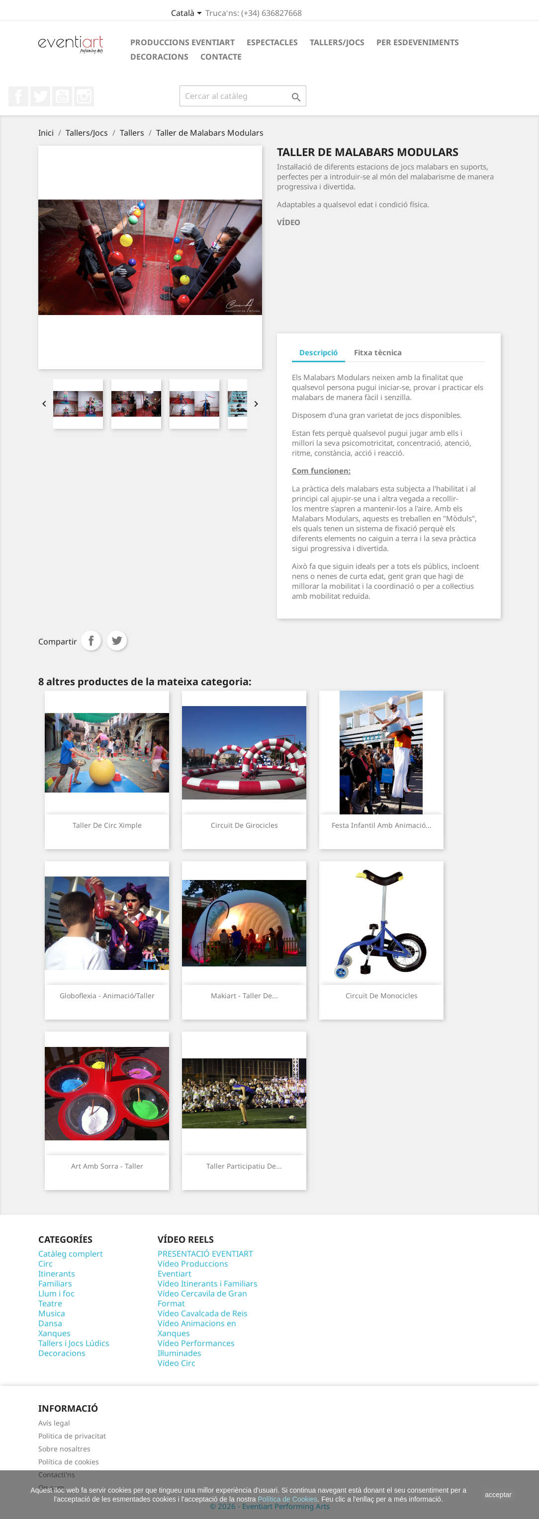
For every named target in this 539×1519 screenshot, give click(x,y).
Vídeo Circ (176, 1363)
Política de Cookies (288, 1499)
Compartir (91, 640)
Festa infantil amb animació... (382, 825)
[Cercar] (243, 95)
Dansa (50, 1323)
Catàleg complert (70, 1253)
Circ (45, 1263)
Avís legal (54, 1423)
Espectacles (272, 42)
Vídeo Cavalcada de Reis (203, 1313)
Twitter (40, 96)
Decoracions (159, 56)
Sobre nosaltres (64, 1448)
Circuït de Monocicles (382, 995)
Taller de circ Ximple (107, 825)
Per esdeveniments (417, 42)
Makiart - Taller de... (244, 995)
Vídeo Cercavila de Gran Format (202, 1298)
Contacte (221, 56)
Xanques (54, 1333)
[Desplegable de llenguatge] (188, 14)
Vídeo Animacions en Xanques (197, 1328)
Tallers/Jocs (337, 42)
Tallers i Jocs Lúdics (73, 1343)
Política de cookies (68, 1461)
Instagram (84, 96)
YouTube (62, 96)
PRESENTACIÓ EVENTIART (205, 1253)
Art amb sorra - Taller (107, 1166)
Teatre (50, 1303)
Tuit (117, 640)
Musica (51, 1313)
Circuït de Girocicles (244, 825)
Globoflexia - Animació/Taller (107, 995)
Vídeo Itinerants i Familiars (208, 1283)
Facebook (18, 96)
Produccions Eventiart (182, 42)
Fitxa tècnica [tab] (378, 352)
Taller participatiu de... (244, 1166)
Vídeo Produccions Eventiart (193, 1268)
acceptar (498, 1495)
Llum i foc (56, 1293)
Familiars (55, 1283)
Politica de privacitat (72, 1435)
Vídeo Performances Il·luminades (196, 1348)
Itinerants (56, 1273)
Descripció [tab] (318, 352)
